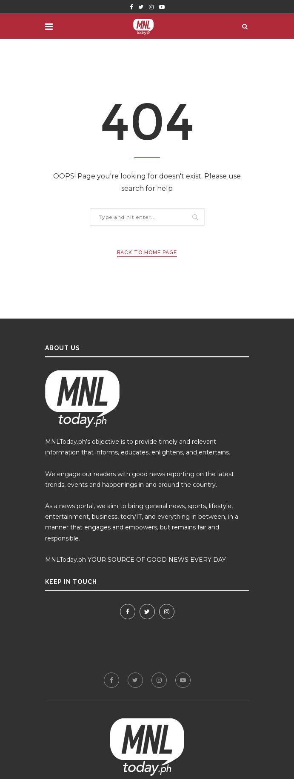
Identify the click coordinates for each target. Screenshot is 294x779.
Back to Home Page (147, 253)
